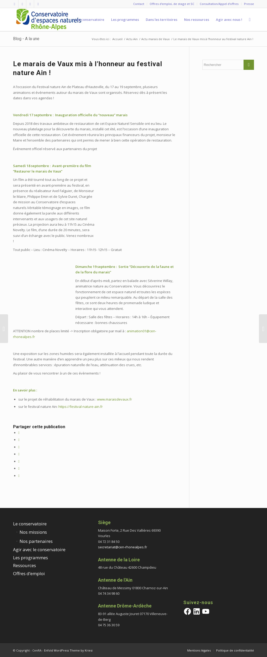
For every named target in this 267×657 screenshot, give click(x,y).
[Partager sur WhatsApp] (19, 454)
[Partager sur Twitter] (19, 439)
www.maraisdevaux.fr (114, 399)
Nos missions (33, 532)
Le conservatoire (30, 524)
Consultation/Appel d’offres (219, 4)
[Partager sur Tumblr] (19, 468)
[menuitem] (139, 4)
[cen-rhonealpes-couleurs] (48, 19)
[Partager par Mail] (19, 475)
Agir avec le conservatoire (39, 549)
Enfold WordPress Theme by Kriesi (68, 650)
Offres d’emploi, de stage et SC (172, 4)
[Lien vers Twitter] (22, 4)
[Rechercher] (250, 19)
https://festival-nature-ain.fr (80, 406)
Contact (138, 4)
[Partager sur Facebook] (19, 432)
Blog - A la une (26, 38)
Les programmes (30, 558)
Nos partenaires (36, 541)
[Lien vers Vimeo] (30, 4)
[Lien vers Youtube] (38, 4)
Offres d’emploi (29, 573)
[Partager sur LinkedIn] (19, 461)
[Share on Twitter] (19, 447)
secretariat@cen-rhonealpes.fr (122, 547)
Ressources (24, 565)
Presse (249, 4)
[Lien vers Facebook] (14, 4)
